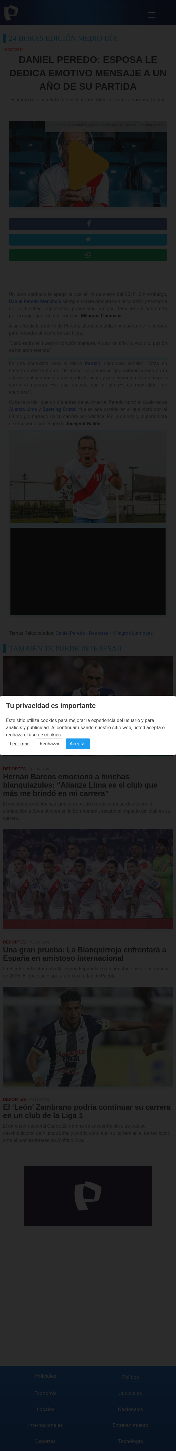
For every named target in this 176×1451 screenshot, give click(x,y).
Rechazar (49, 744)
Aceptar (78, 744)
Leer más (20, 744)
